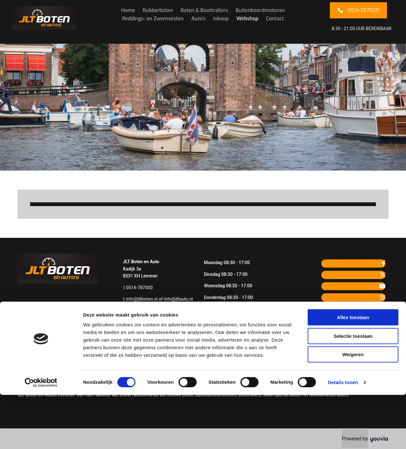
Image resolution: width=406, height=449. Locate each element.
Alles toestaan (353, 371)
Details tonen (343, 436)
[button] (358, 10)
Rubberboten (158, 10)
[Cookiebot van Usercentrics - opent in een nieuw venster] (41, 436)
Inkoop (221, 18)
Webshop (248, 18)
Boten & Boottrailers (204, 10)
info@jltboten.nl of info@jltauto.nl (159, 299)
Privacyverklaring (140, 322)
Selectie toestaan (353, 390)
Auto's (198, 18)
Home (128, 10)
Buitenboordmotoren (260, 10)
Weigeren (352, 408)
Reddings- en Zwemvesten (153, 18)
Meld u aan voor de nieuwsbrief (154, 333)
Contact (275, 18)
